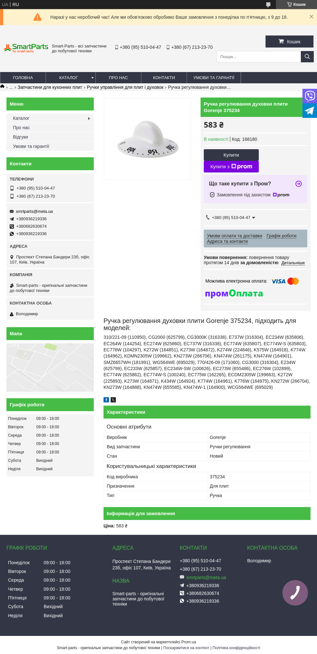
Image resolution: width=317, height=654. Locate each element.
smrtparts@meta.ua (34, 211)
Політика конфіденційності (236, 648)
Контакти (164, 77)
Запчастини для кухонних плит (50, 87)
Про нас (118, 77)
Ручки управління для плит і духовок (125, 87)
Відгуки (20, 137)
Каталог (68, 77)
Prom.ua (188, 642)
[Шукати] (307, 56)
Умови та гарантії (213, 77)
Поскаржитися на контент (186, 648)
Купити (231, 155)
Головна (23, 77)
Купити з (231, 167)
